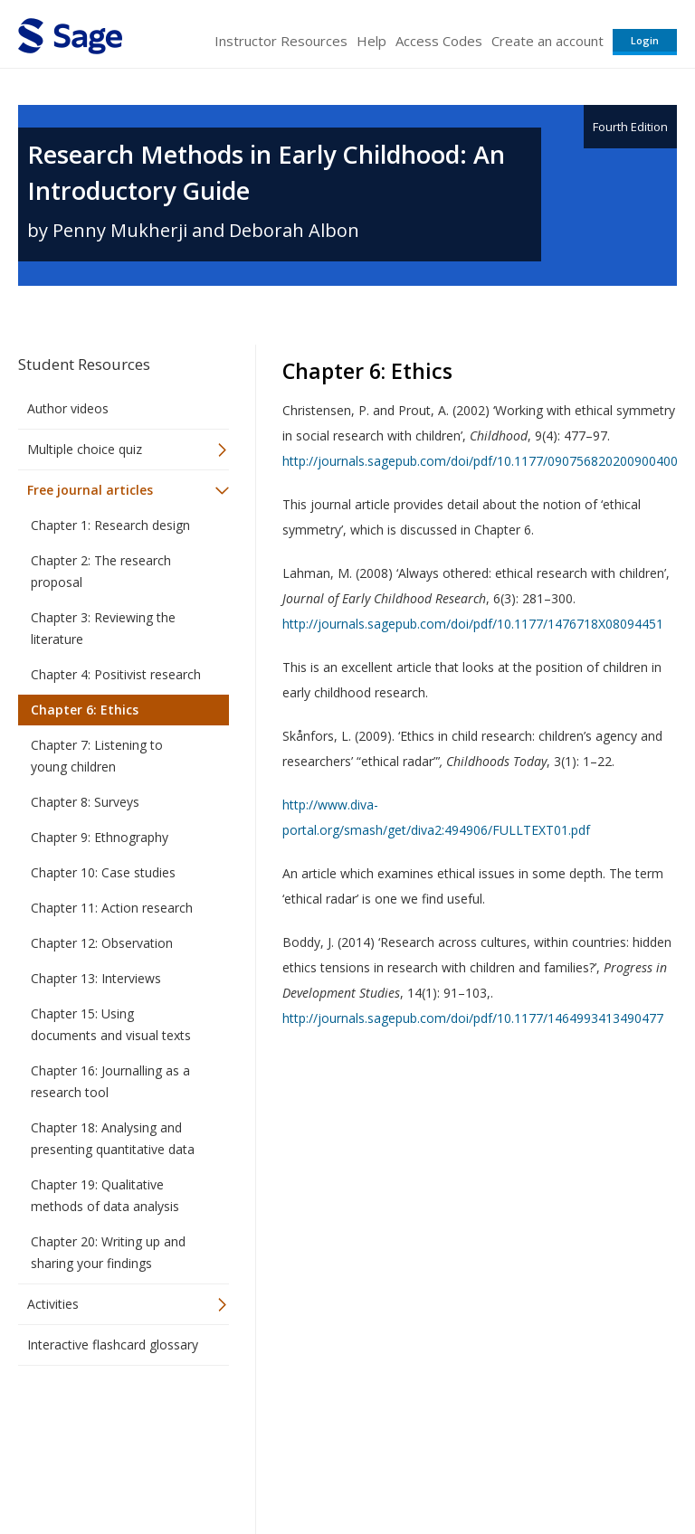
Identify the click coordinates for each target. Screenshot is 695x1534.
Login (645, 40)
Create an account (547, 41)
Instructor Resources (281, 41)
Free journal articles (90, 489)
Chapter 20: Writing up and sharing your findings (108, 1252)
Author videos (68, 408)
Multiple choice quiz (84, 449)
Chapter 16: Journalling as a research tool (110, 1081)
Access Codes (438, 41)
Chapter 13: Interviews (96, 978)
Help (371, 41)
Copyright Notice (456, 1466)
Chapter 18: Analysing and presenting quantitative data (113, 1138)
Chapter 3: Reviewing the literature (103, 628)
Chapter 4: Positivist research (116, 674)
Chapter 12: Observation (102, 943)
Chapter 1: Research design (110, 525)
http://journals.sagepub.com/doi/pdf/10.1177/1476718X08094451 (472, 623)
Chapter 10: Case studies (103, 872)
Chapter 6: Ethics (84, 709)
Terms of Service (345, 1466)
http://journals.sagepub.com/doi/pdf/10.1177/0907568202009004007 (483, 460)
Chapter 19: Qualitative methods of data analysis (105, 1195)
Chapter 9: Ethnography (99, 837)
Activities (53, 1303)
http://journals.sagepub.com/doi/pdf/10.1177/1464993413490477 (472, 1018)
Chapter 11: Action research (112, 907)
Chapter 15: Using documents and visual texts (111, 1024)
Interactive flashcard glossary (112, 1344)
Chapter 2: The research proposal (101, 571)
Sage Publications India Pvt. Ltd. (280, 1423)
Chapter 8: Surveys (85, 801)
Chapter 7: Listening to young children (97, 755)
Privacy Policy (557, 1466)
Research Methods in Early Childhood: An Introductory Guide (266, 172)
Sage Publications (121, 1423)
